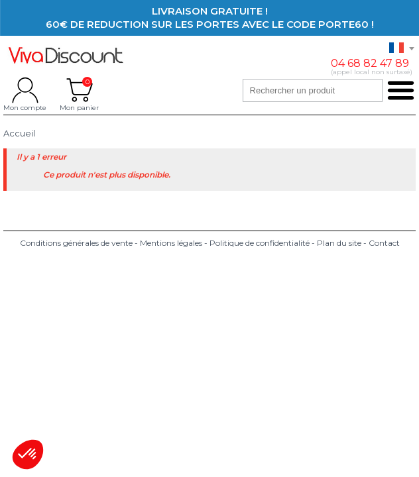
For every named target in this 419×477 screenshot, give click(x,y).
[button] (28, 454)
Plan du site (339, 243)
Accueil (19, 133)
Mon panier (79, 90)
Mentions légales (171, 243)
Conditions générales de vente (76, 243)
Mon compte (24, 90)
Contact (384, 243)
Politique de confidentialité (260, 243)
